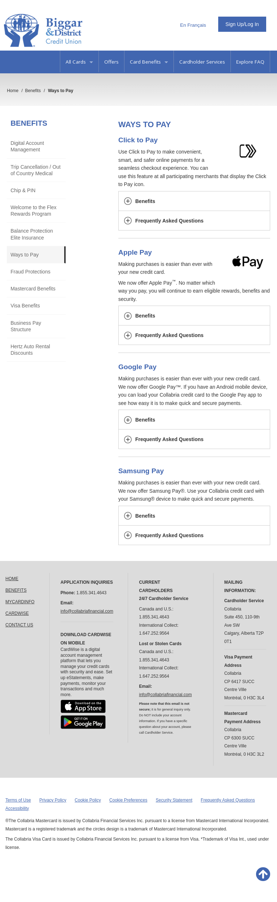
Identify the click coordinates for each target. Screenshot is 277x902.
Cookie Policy (88, 800)
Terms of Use (18, 800)
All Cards (79, 62)
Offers (111, 62)
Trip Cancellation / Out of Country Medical (35, 170)
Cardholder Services (202, 62)
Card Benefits (149, 62)
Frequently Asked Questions (228, 800)
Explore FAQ (250, 62)
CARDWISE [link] (17, 613)
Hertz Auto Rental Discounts (30, 350)
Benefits (28, 123)
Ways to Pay (24, 255)
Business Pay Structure (25, 326)
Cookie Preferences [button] (128, 800)
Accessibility (17, 808)
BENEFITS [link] (16, 590)
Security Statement (174, 800)
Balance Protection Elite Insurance (31, 234)
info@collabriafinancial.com (87, 611)
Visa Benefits (25, 305)
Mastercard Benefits (33, 289)
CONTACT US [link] (19, 624)
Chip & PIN (22, 190)
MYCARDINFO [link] (20, 601)
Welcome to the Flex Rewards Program (33, 210)
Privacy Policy (52, 800)
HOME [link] (11, 578)
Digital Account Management (27, 146)
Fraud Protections (30, 272)
